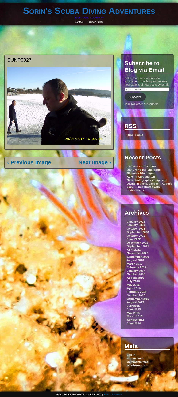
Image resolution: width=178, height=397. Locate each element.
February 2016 (136, 291)
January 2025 (136, 221)
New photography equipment (147, 180)
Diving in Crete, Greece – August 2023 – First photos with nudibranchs (149, 187)
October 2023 (136, 228)
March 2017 (135, 263)
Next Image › (95, 162)
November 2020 (137, 253)
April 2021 (134, 249)
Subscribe (135, 96)
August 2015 (135, 302)
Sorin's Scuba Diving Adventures (89, 11)
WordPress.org (137, 365)
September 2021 (138, 246)
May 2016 (133, 284)
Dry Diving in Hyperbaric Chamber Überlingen (144, 171)
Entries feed (135, 358)
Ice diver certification (141, 166)
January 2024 (136, 225)
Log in (131, 354)
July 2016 (133, 281)
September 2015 (138, 298)
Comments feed (138, 361)
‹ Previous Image (29, 162)
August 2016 (135, 277)
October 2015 (136, 295)
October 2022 (136, 235)
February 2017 (136, 267)
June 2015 (134, 309)
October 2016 (136, 274)
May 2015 (133, 312)
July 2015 (133, 305)
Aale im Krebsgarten (141, 176)
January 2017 (136, 270)
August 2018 (135, 260)
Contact (79, 22)
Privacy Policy (95, 22)
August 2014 (135, 319)
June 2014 (134, 323)
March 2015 (135, 316)
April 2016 (134, 288)
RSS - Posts (135, 134)
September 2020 (138, 256)
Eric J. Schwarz (113, 394)
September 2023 (138, 232)
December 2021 (137, 242)
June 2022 (134, 239)
